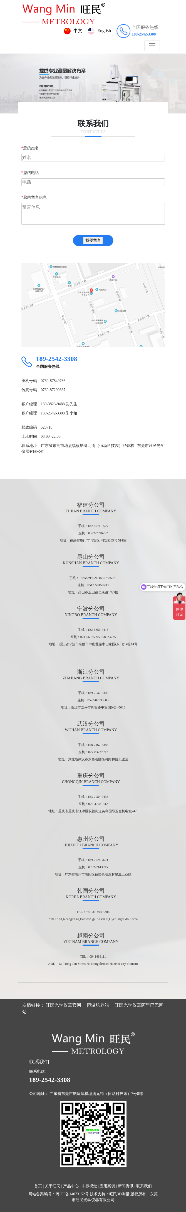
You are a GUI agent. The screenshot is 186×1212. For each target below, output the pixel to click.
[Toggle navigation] (152, 45)
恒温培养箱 (98, 1005)
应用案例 (107, 1186)
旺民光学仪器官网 (63, 1005)
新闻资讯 (125, 1186)
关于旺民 (52, 1186)
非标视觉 (89, 1186)
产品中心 (71, 1186)
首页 (38, 1186)
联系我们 (144, 1186)
